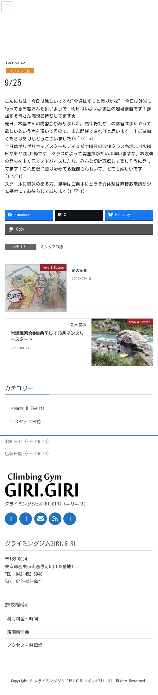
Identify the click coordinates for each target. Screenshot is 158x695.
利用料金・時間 (22, 619)
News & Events (29, 408)
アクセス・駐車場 (24, 645)
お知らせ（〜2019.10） (28, 441)
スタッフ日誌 (19, 71)
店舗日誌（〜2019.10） (28, 453)
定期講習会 (18, 632)
